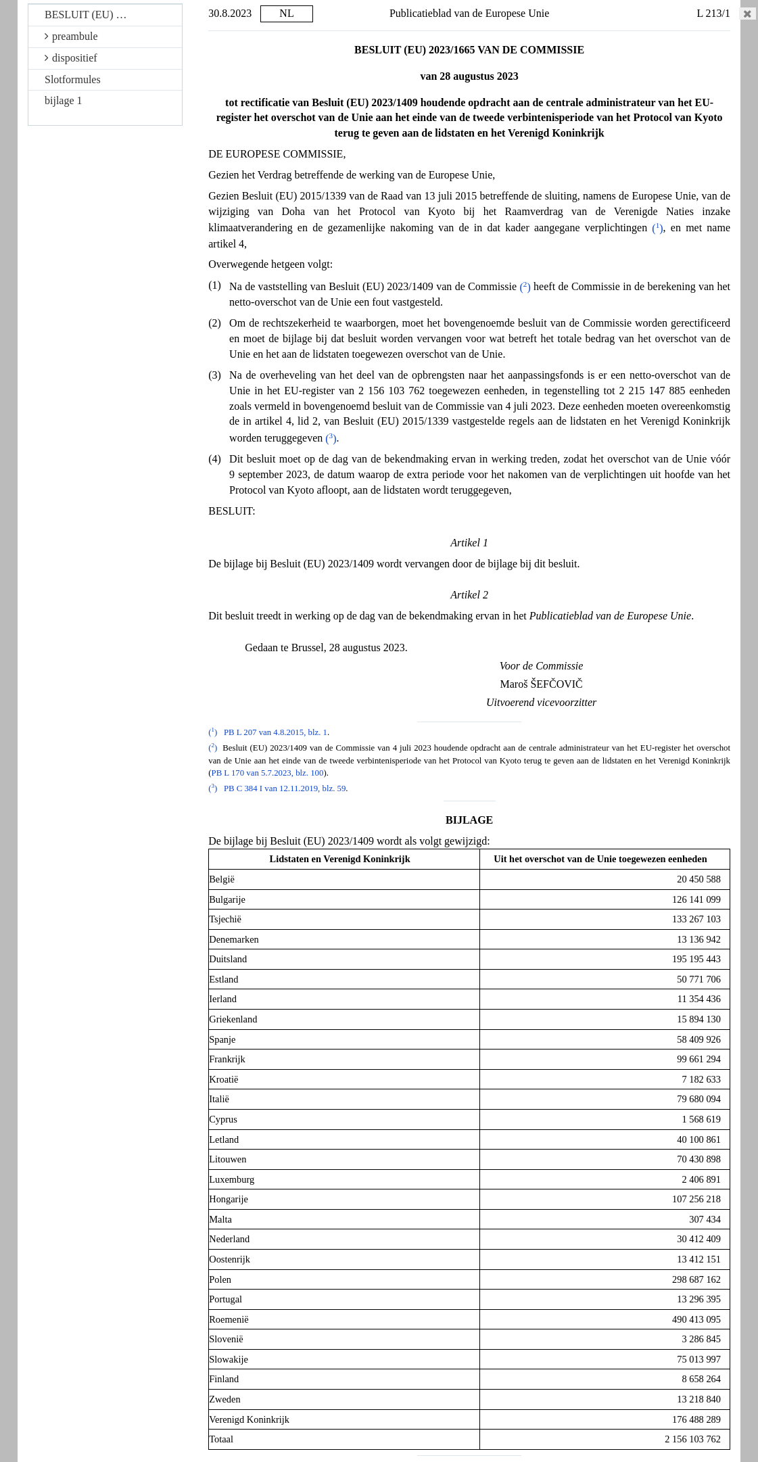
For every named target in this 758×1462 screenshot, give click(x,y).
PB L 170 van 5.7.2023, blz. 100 (268, 773)
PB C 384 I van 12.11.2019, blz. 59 (285, 788)
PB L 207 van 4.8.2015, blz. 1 (275, 732)
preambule (71, 36)
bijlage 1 (63, 100)
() (657, 228)
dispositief (71, 58)
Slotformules (73, 79)
